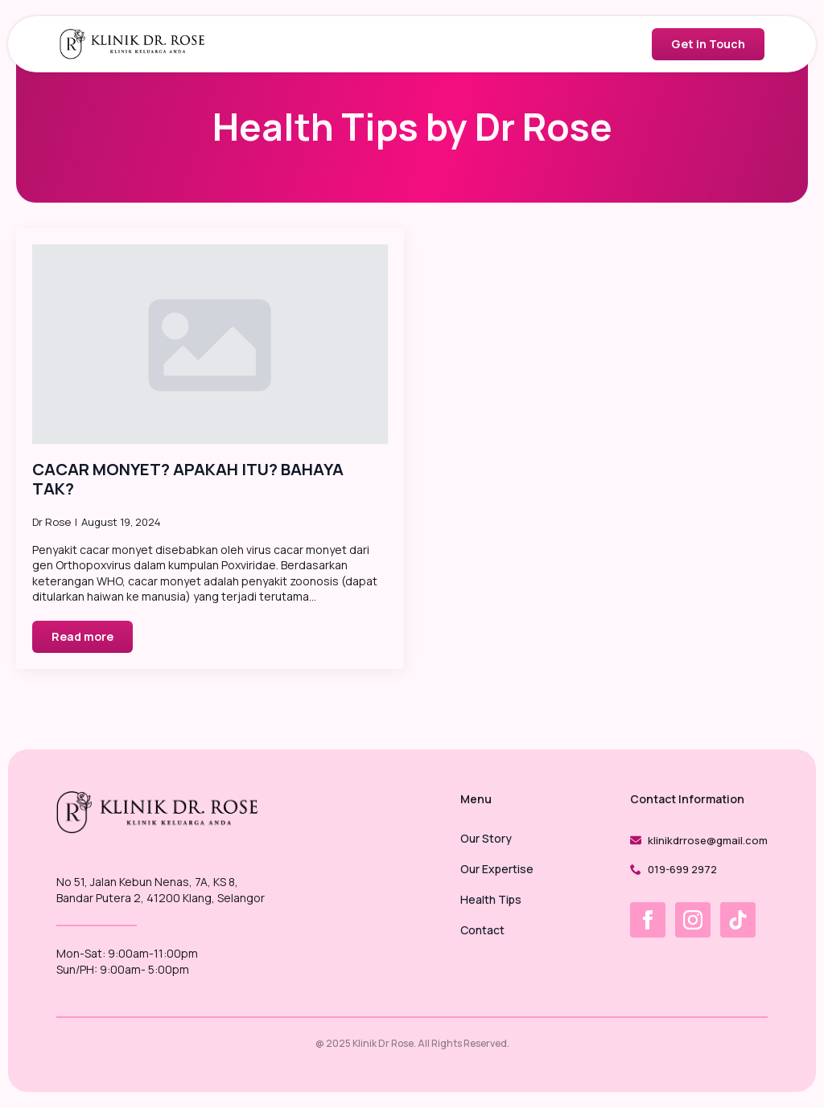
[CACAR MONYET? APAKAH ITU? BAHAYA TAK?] (210, 344)
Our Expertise (497, 870)
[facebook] (647, 920)
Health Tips (490, 900)
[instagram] (693, 920)
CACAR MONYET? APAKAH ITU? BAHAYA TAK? (188, 479)
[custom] (738, 920)
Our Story (486, 839)
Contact (482, 931)
